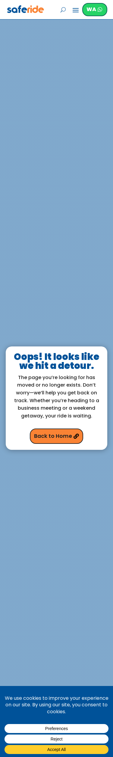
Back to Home (53, 436)
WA (91, 9)
